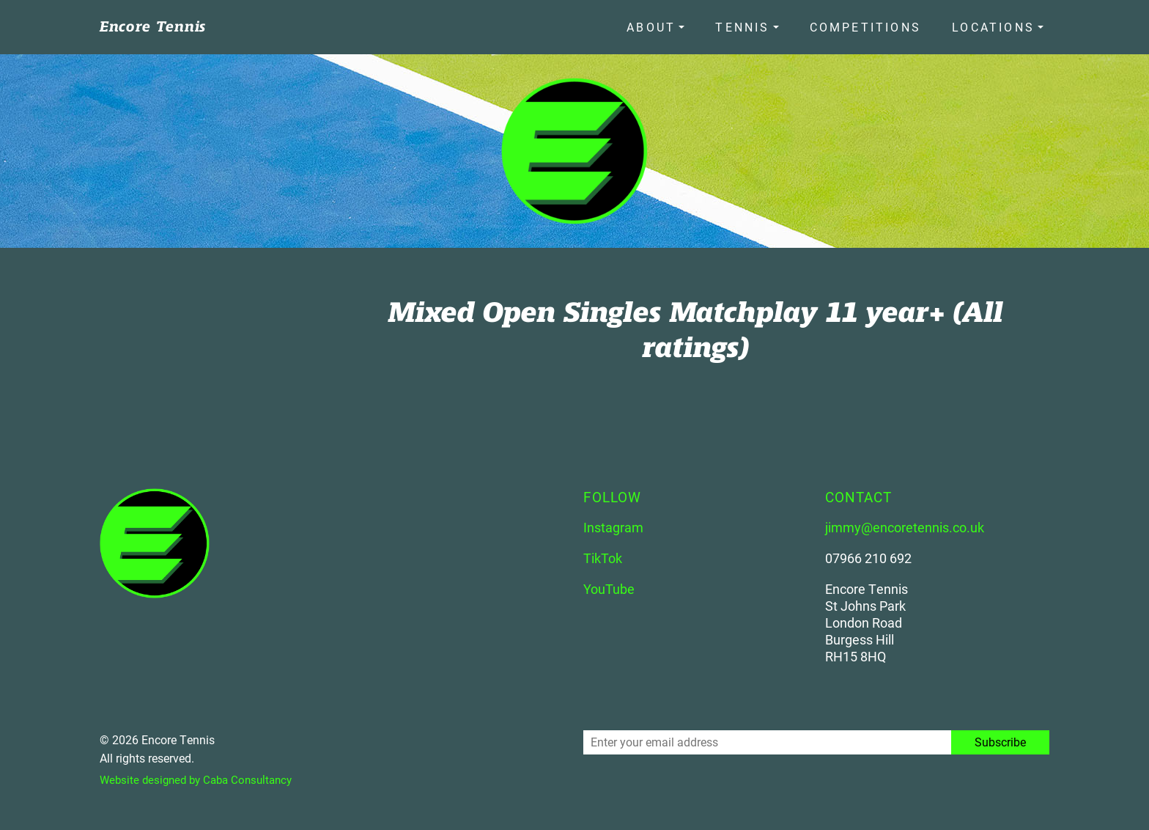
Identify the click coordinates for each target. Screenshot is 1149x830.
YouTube (609, 583)
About (686, 24)
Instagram (613, 521)
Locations (993, 24)
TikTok (602, 552)
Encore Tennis (153, 24)
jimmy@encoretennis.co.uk (904, 521)
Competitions (877, 24)
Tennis (766, 24)
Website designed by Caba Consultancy (201, 773)
